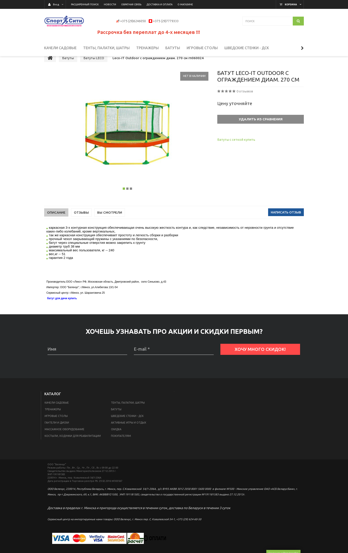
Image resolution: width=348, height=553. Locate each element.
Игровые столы (56, 424)
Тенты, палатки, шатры (128, 411)
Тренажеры (53, 417)
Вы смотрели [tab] (109, 221)
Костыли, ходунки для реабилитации (73, 444)
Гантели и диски (57, 431)
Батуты (116, 417)
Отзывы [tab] (81, 221)
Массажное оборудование (64, 437)
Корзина (291, 4)
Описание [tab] (56, 221)
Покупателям (121, 444)
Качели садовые (57, 411)
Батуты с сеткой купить (236, 148)
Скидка (116, 437)
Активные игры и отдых (128, 431)
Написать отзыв (286, 221)
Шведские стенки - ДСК (127, 424)
